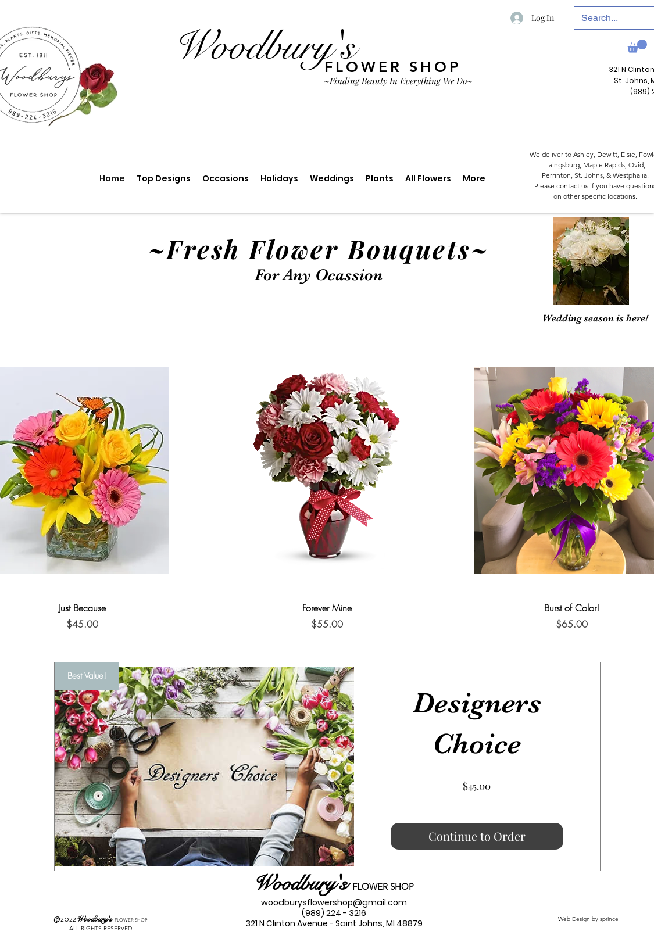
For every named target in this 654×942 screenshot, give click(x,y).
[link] (637, 46)
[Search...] (613, 18)
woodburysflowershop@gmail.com (334, 902)
